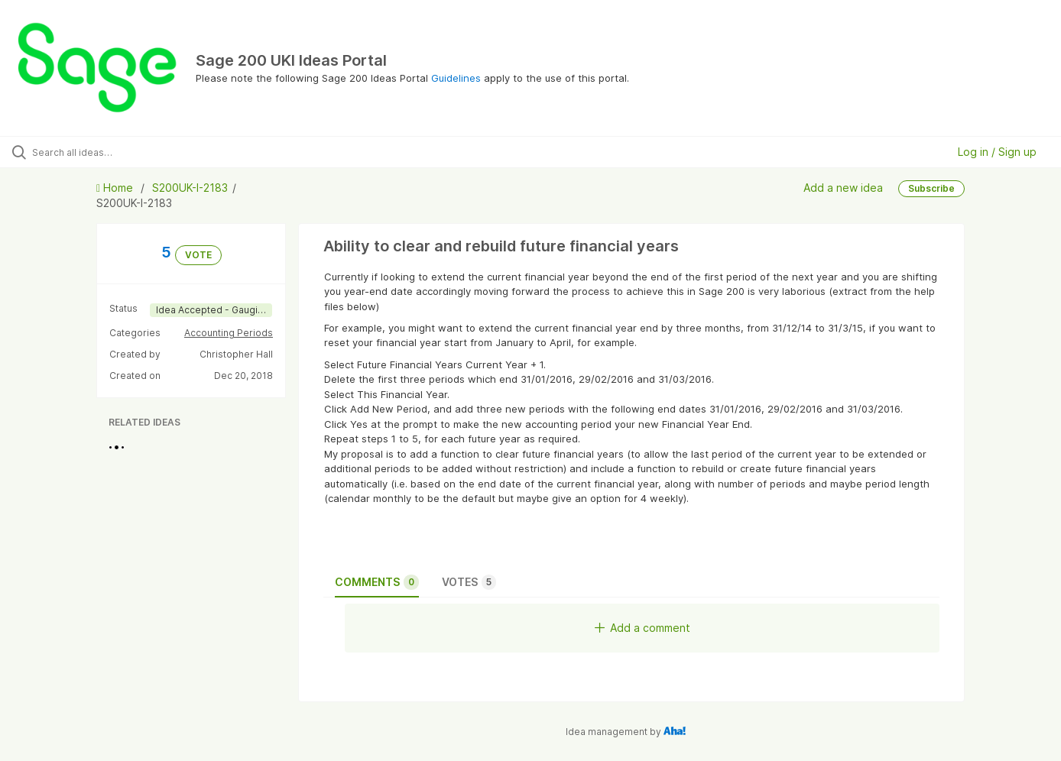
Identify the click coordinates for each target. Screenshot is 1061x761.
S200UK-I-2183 (190, 187)
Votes (469, 582)
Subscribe (931, 188)
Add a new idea (843, 187)
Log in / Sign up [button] (997, 151)
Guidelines (456, 78)
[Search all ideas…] (125, 152)
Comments (377, 582)
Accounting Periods (228, 332)
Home (116, 187)
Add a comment (642, 627)
